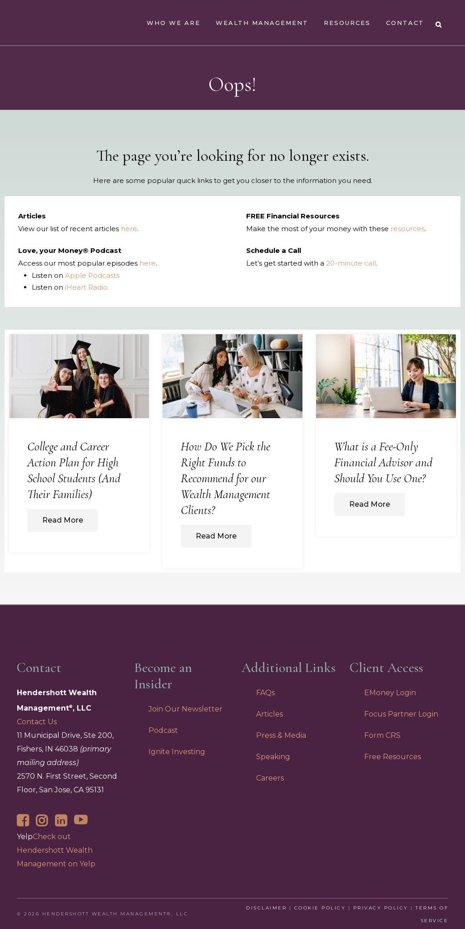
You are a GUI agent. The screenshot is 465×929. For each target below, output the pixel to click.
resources (408, 228)
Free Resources (392, 756)
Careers (270, 778)
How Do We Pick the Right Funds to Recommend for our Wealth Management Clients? (225, 478)
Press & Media (281, 735)
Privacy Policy (380, 908)
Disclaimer (266, 908)
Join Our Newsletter (185, 709)
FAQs (265, 692)
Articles (269, 714)
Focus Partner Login (401, 714)
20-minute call (351, 263)
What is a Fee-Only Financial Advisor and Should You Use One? (383, 462)
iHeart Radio (86, 287)
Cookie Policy (320, 908)
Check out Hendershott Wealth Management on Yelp (56, 850)
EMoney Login (390, 692)
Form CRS (382, 735)
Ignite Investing (176, 751)
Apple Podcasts (92, 275)
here (129, 228)
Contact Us (37, 721)
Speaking (273, 756)
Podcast (163, 730)
